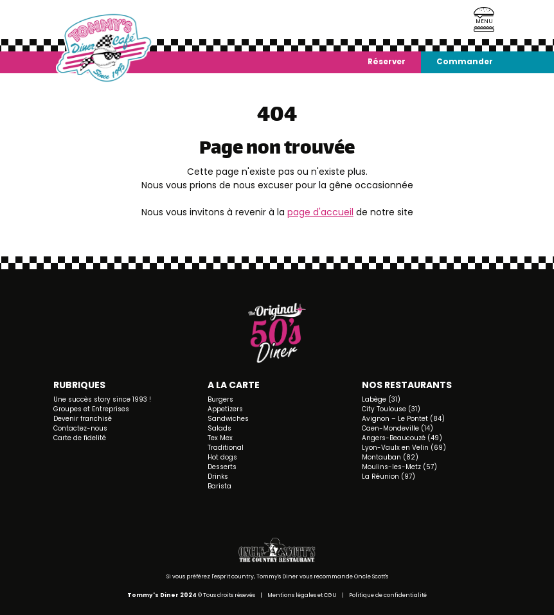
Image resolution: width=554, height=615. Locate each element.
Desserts (222, 467)
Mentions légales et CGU (302, 595)
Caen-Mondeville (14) (397, 428)
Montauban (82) (390, 457)
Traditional (226, 447)
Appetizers (225, 409)
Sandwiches (228, 418)
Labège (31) (381, 399)
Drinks (218, 476)
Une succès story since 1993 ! (102, 399)
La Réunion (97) (388, 476)
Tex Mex (220, 438)
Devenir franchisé (82, 418)
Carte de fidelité (79, 438)
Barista (219, 486)
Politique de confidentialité (388, 595)
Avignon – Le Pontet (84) (403, 418)
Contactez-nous (80, 428)
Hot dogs (222, 457)
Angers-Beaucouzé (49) (402, 438)
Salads (219, 428)
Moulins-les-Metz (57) (399, 467)
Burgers (220, 399)
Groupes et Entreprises (91, 409)
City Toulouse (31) (391, 409)
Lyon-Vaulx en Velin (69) (404, 447)
